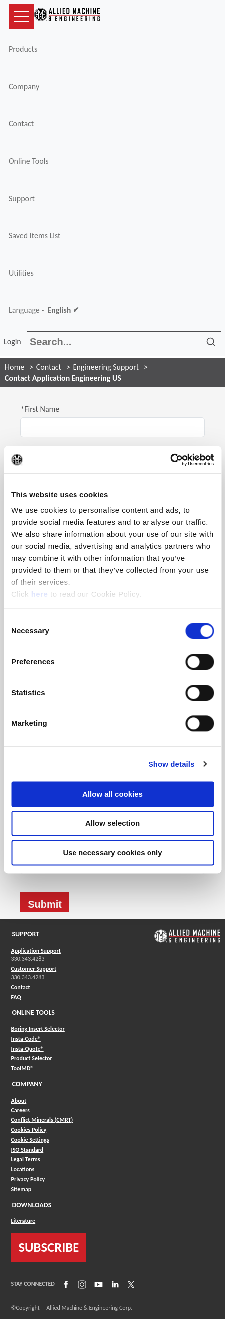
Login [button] (14, 341)
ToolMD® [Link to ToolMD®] (22, 1068)
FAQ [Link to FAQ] (16, 997)
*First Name (39, 409)
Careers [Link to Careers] (20, 1110)
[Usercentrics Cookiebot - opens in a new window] (170, 459)
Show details (172, 764)
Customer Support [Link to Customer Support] (34, 968)
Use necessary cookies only (112, 852)
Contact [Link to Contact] (20, 987)
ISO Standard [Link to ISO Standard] (27, 1149)
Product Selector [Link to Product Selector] (31, 1058)
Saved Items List (34, 235)
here (39, 594)
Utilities (21, 273)
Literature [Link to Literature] (23, 1221)
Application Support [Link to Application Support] (36, 950)
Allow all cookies (112, 794)
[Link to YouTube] (97, 1284)
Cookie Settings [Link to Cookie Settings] (30, 1139)
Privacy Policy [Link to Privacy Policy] (28, 1179)
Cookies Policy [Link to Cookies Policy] (29, 1129)
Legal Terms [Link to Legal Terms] (25, 1159)
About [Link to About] (19, 1100)
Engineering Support (106, 367)
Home (14, 367)
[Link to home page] (67, 16)
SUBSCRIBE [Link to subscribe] (49, 1247)
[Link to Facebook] (64, 1284)
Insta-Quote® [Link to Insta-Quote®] (27, 1048)
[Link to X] (129, 1284)
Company (24, 86)
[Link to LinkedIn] (113, 1284)
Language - (44, 310)
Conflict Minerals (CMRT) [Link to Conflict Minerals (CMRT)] (42, 1119)
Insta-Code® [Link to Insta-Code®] (26, 1038)
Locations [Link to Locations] (23, 1169)
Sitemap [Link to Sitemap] (21, 1189)
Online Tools (29, 161)
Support (22, 198)
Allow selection (112, 823)
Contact (21, 123)
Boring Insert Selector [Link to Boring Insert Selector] (38, 1028)
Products (23, 49)
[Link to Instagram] (81, 1284)
